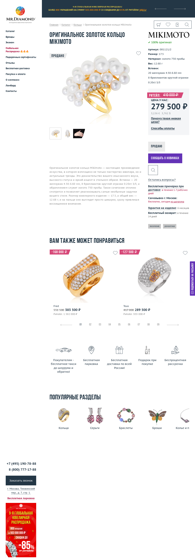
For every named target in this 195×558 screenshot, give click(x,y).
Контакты (11, 91)
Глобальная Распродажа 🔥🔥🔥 (17, 50)
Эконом (10, 42)
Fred (56, 306)
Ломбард (11, 85)
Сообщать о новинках (165, 158)
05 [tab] (119, 324)
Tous (126, 306)
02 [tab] (90, 324)
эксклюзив (154, 226)
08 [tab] (148, 324)
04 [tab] (110, 324)
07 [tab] (139, 324)
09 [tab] (158, 324)
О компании (12, 79)
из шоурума (177, 201)
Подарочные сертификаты (21, 57)
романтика (170, 226)
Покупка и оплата (16, 74)
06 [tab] (129, 324)
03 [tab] (100, 324)
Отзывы (10, 62)
